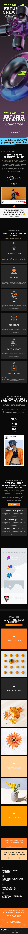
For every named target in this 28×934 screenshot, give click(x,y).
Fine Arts (14, 325)
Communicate (14, 253)
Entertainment (14, 301)
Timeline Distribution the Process (12, 879)
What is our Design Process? (10, 871)
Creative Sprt (14, 373)
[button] (14, 872)
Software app (14, 349)
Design (14, 278)
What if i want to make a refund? (12, 896)
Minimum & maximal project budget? (9, 888)
